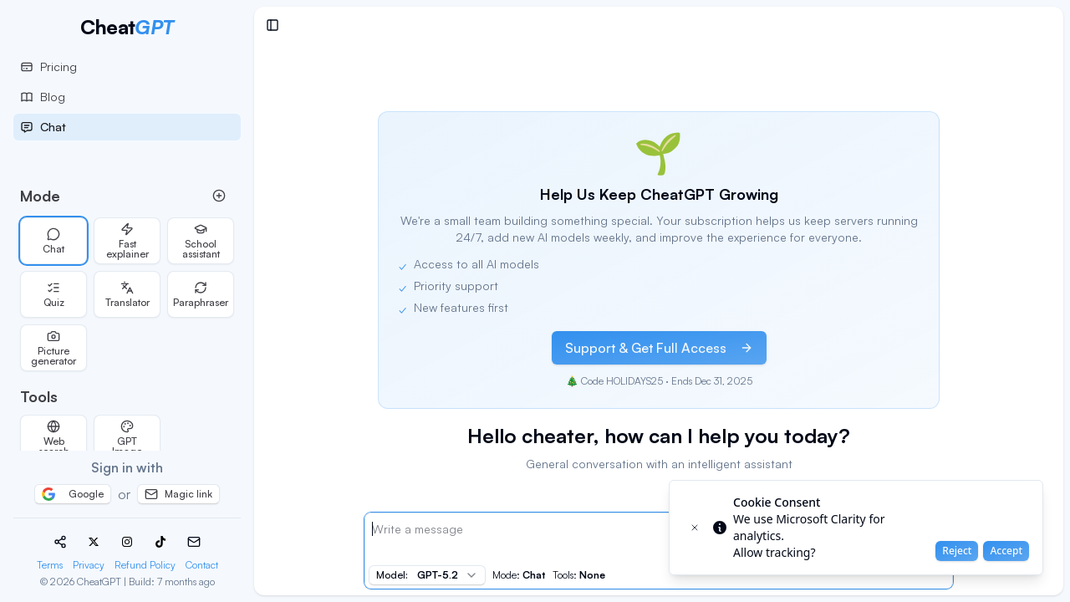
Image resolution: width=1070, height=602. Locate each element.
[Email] (194, 541)
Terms (50, 565)
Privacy (88, 565)
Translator (127, 295)
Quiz (53, 295)
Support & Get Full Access (659, 348)
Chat (53, 241)
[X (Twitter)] (93, 541)
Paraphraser (200, 295)
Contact (202, 565)
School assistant (201, 241)
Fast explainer (127, 241)
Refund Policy (145, 565)
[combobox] (427, 575)
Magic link (178, 494)
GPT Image (127, 438)
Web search (53, 438)
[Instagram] (127, 541)
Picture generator (53, 348)
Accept (1006, 550)
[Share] (60, 541)
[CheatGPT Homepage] (127, 26)
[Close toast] (694, 528)
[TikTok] (160, 541)
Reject (956, 550)
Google (73, 494)
